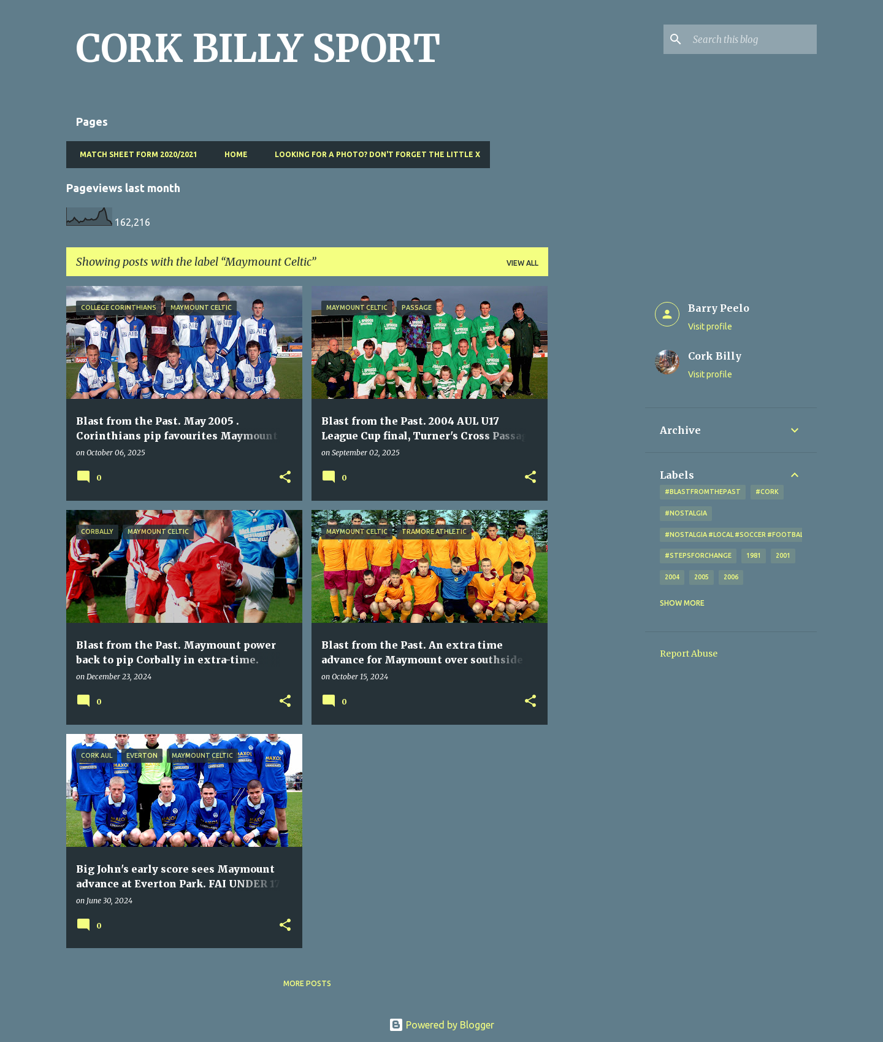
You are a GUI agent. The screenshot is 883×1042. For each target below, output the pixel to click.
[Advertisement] (596, 470)
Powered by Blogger (441, 1024)
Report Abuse (688, 653)
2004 (672, 577)
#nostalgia (686, 513)
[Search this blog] (752, 39)
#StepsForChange (698, 555)
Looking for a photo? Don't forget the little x (373, 154)
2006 (731, 577)
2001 (783, 555)
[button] (285, 477)
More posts (307, 983)
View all (522, 263)
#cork (767, 491)
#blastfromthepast (703, 491)
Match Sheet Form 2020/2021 (135, 154)
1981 (753, 555)
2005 (701, 577)
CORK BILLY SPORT (258, 48)
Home (232, 154)
